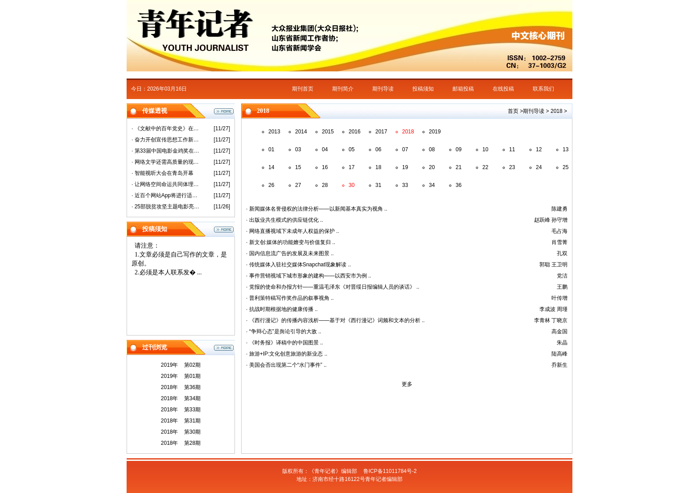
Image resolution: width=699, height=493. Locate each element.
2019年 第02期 (181, 365)
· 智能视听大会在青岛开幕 (162, 173)
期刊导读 (383, 89)
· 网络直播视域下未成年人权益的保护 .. (292, 231)
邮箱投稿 (463, 89)
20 (432, 167)
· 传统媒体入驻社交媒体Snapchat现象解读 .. (298, 264)
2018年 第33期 (181, 409)
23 (512, 167)
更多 (407, 384)
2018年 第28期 (181, 443)
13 (565, 149)
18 (378, 167)
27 (298, 185)
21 (458, 167)
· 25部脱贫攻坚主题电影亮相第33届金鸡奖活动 (166, 206)
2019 (435, 131)
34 (432, 185)
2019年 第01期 (181, 376)
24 (539, 167)
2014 (301, 131)
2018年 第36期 (181, 387)
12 (539, 149)
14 (271, 167)
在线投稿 (503, 89)
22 (485, 167)
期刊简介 (343, 89)
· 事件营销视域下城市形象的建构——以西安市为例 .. (308, 276)
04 (325, 149)
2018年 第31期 (181, 421)
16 (325, 167)
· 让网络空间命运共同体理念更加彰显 (166, 184)
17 (351, 167)
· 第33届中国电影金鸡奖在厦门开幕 (166, 151)
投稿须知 (423, 89)
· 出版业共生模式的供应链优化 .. (284, 220)
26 (271, 185)
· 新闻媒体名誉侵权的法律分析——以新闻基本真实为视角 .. (316, 209)
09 (458, 149)
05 (351, 149)
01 (271, 149)
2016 (355, 131)
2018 (557, 111)
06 (378, 149)
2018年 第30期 (181, 432)
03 (298, 149)
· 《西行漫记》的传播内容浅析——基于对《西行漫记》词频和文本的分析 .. (335, 320)
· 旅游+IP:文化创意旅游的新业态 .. (286, 354)
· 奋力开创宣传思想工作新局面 (166, 140)
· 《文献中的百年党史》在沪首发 (166, 128)
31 (378, 185)
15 (298, 167)
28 (325, 185)
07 (405, 149)
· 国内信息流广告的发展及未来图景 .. (290, 253)
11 (512, 149)
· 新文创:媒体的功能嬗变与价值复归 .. (290, 242)
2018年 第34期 (181, 398)
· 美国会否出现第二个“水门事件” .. (286, 365)
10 (485, 149)
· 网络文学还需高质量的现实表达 (166, 162)
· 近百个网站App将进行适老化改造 (166, 195)
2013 (274, 131)
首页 (513, 111)
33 (405, 185)
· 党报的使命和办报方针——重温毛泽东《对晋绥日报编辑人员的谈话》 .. (332, 287)
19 (405, 167)
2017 (381, 131)
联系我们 (543, 89)
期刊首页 (302, 89)
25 (565, 167)
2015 (328, 131)
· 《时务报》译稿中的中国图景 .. (284, 343)
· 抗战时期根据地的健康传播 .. (282, 309)
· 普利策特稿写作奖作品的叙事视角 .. (290, 298)
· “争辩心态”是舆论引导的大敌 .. (283, 331)
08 (432, 149)
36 (458, 185)
